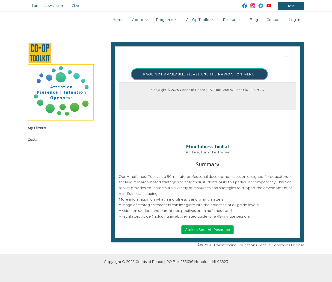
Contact (276, 19)
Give (73, 5)
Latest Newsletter (46, 5)
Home (129, 19)
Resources (237, 19)
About (149, 20)
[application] (155, 20)
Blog (258, 19)
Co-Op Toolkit (207, 20)
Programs (175, 20)
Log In (295, 19)
